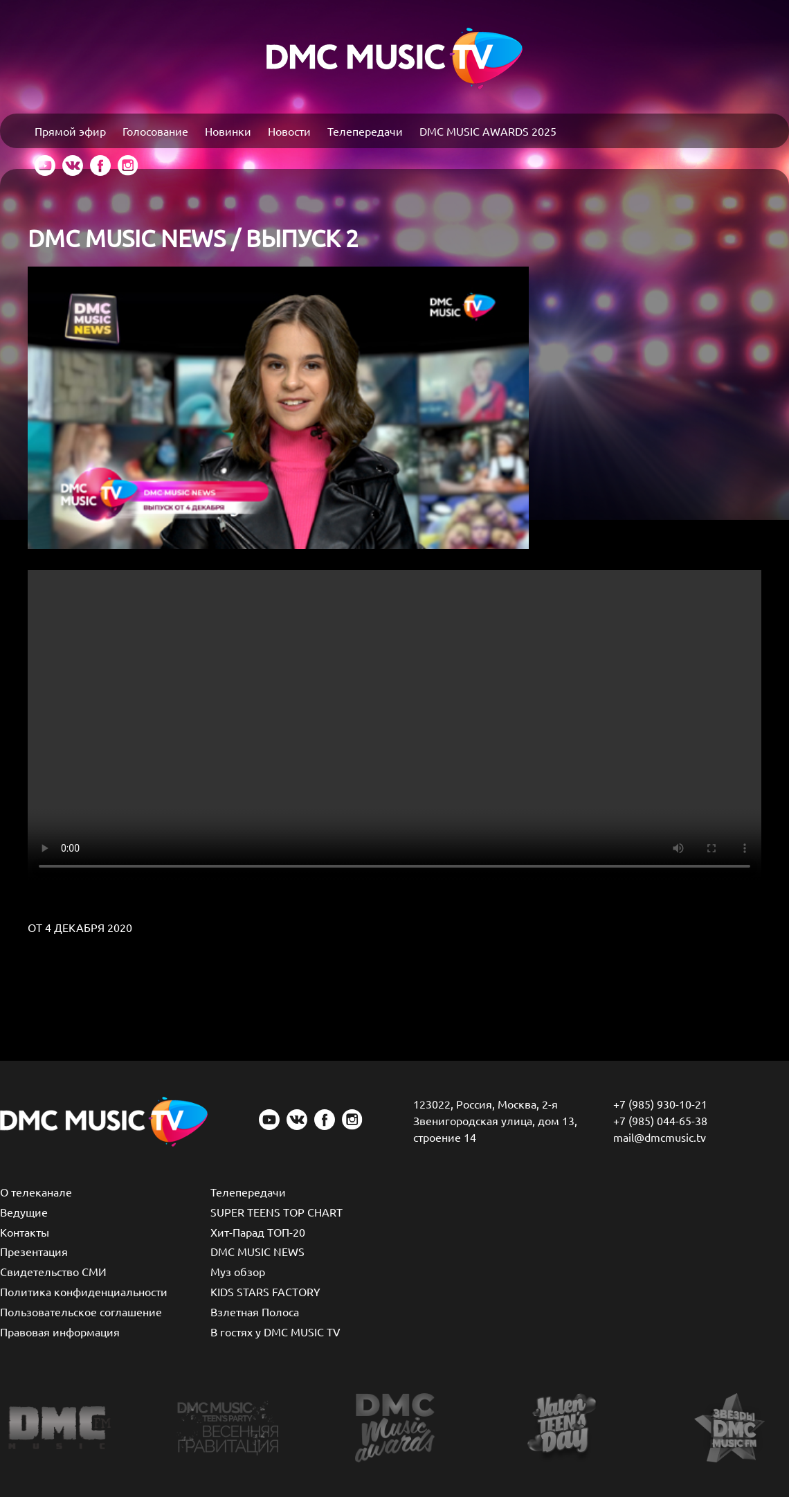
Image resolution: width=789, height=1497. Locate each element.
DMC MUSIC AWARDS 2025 (487, 131)
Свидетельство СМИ (53, 1271)
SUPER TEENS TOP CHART (276, 1212)
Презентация (34, 1251)
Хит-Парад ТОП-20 (257, 1232)
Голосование (155, 131)
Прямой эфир (70, 131)
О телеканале (36, 1192)
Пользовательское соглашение (81, 1311)
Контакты (24, 1232)
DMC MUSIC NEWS (257, 1251)
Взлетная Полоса (254, 1311)
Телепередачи (365, 131)
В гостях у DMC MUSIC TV (275, 1331)
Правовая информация (60, 1331)
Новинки (228, 131)
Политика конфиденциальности (83, 1291)
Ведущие (24, 1212)
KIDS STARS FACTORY (265, 1291)
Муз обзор (237, 1271)
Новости (289, 131)
